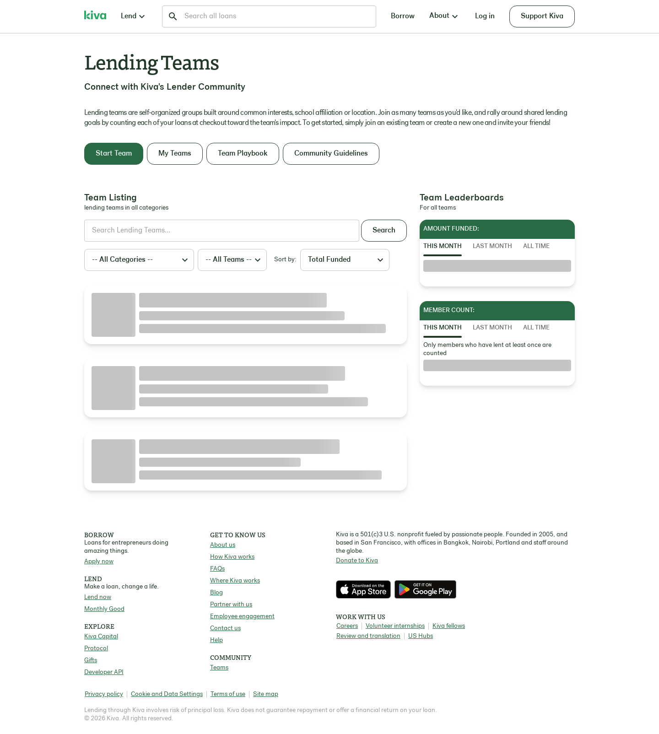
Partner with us (231, 604)
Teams (219, 667)
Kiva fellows (448, 626)
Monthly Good (104, 609)
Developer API (104, 672)
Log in (485, 16)
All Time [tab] (536, 246)
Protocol (96, 648)
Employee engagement (242, 616)
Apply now (98, 561)
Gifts (90, 660)
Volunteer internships (395, 626)
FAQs (217, 569)
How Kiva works (232, 557)
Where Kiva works (235, 580)
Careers (347, 626)
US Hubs (420, 636)
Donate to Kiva (357, 560)
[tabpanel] (497, 266)
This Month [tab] (442, 246)
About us (222, 545)
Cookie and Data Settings (167, 694)
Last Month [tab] (492, 246)
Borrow (403, 16)
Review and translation (368, 636)
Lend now (97, 597)
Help (216, 640)
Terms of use (228, 694)
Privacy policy (104, 694)
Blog (216, 592)
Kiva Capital (101, 636)
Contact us (225, 628)
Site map (265, 694)
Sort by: (285, 259)
